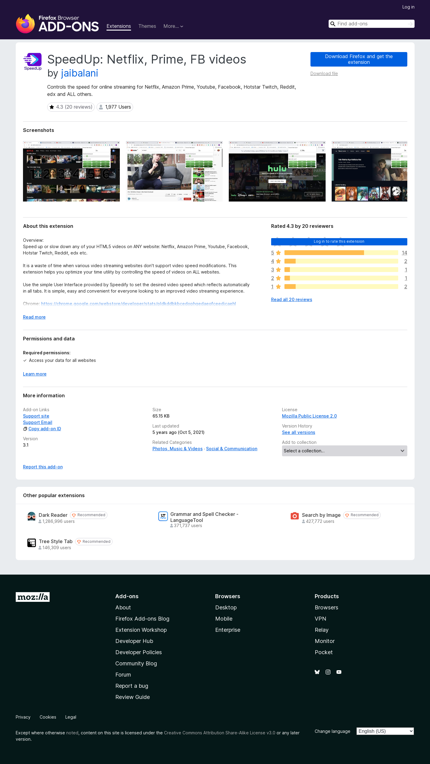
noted (72, 732)
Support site (36, 415)
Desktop (226, 607)
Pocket (324, 652)
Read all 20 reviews (291, 299)
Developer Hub (134, 641)
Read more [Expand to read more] (34, 317)
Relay (322, 630)
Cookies (48, 717)
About (123, 607)
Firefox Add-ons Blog (142, 618)
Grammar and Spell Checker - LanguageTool (204, 517)
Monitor (325, 641)
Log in (408, 6)
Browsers (326, 607)
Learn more (35, 373)
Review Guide (132, 697)
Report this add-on (43, 466)
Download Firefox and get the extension (359, 59)
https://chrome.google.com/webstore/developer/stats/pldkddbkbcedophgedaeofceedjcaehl (138, 303)
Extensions (119, 26)
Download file (324, 73)
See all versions (298, 432)
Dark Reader (53, 515)
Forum (123, 674)
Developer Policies (138, 652)
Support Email (37, 422)
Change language (332, 731)
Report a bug (131, 686)
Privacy (23, 717)
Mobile (223, 618)
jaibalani (79, 73)
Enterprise (227, 630)
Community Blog (136, 663)
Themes (147, 26)
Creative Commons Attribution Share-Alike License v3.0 (219, 732)
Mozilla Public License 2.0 (309, 415)
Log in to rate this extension (339, 241)
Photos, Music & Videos (178, 448)
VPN (320, 618)
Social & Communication (231, 448)
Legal (70, 717)
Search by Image (321, 515)
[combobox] (372, 24)
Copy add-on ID (42, 428)
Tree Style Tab (56, 541)
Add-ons (127, 596)
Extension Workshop (141, 630)
